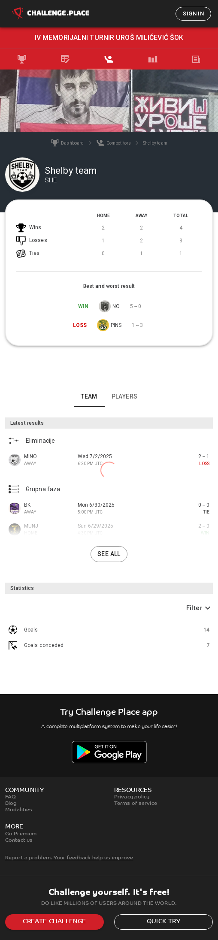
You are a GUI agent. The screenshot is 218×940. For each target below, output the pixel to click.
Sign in (193, 13)
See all (109, 553)
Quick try (164, 922)
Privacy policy (132, 797)
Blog (11, 803)
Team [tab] (89, 396)
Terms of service (135, 803)
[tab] (22, 59)
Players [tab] (125, 396)
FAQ (10, 797)
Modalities (18, 810)
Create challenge (54, 922)
